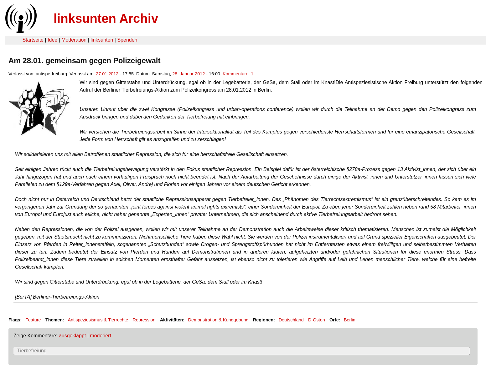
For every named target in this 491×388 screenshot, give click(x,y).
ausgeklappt (72, 335)
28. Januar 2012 (188, 73)
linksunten (101, 40)
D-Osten (316, 319)
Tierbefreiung (32, 350)
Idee (52, 40)
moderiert (100, 335)
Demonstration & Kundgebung (218, 319)
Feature (33, 319)
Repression (144, 319)
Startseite (33, 40)
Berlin (349, 319)
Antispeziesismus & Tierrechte (98, 319)
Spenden (127, 40)
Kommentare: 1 (238, 73)
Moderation (73, 40)
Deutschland (291, 319)
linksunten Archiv (106, 18)
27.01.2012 (107, 73)
